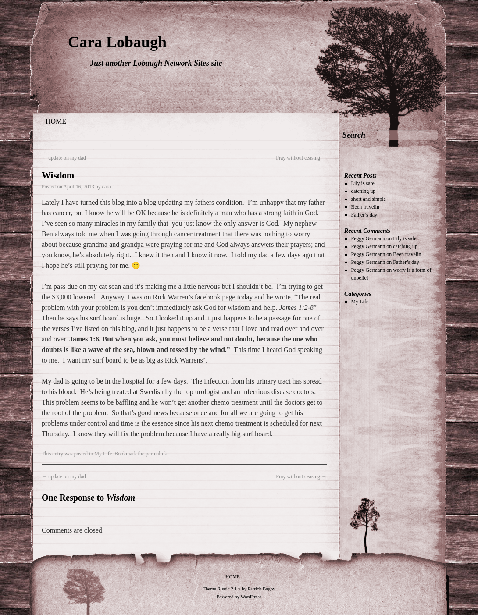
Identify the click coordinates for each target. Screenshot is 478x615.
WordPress (251, 596)
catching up (363, 191)
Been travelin (365, 207)
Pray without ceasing (301, 158)
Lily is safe (363, 183)
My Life (103, 454)
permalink (156, 454)
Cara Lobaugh (117, 42)
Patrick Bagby (261, 588)
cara (106, 187)
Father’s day (364, 215)
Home (56, 121)
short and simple (368, 199)
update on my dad (64, 158)
